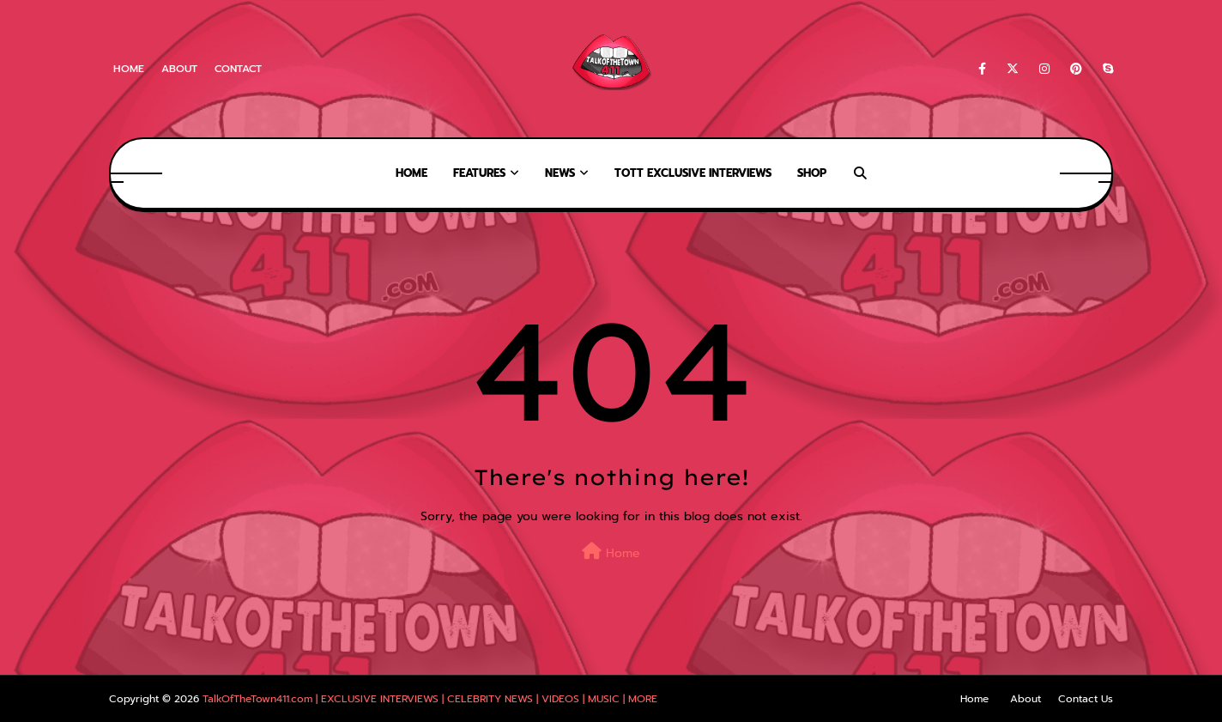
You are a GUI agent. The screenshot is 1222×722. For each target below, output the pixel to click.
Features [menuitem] (479, 173)
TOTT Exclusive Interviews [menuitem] (692, 173)
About (179, 68)
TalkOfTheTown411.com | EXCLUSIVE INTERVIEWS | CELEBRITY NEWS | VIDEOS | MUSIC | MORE (430, 699)
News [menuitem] (560, 173)
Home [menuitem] (411, 173)
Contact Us (1085, 699)
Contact (238, 68)
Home (128, 68)
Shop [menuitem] (811, 173)
